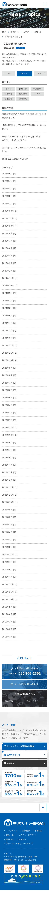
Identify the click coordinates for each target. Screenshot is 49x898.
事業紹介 (38, 831)
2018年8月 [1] (9, 629)
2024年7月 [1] (9, 301)
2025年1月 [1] (9, 271)
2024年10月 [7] (9, 286)
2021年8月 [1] (9, 517)
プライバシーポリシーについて (19, 844)
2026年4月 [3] (9, 181)
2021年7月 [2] (9, 525)
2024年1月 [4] (9, 338)
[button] (45, 4)
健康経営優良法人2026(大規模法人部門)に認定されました (24, 116)
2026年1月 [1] (9, 203)
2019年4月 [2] (9, 614)
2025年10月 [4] (9, 226)
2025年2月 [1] (9, 263)
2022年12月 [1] (9, 427)
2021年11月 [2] (9, 495)
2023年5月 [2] (9, 398)
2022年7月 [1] (9, 450)
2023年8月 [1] (9, 375)
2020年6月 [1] (9, 569)
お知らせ (23, 89)
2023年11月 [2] (9, 353)
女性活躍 (23, 94)
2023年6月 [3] (9, 390)
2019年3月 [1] (9, 622)
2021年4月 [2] (9, 532)
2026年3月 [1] (9, 189)
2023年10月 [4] (9, 360)
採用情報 (23, 99)
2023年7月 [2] (9, 383)
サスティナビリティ (27, 835)
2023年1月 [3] (9, 420)
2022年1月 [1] (9, 480)
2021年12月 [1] (9, 487)
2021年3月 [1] (9, 539)
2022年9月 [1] (9, 442)
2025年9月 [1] (9, 233)
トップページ (12, 831)
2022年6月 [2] (9, 457)
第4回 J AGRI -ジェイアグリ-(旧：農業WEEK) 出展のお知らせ (21, 138)
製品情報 (37, 89)
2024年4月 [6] (9, 323)
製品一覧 (10, 835)
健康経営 (8, 99)
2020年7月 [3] (9, 562)
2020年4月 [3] (9, 577)
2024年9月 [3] (9, 293)
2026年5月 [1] (9, 174)
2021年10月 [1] (9, 502)
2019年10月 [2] (9, 599)
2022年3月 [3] (9, 472)
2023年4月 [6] (9, 405)
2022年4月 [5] (9, 465)
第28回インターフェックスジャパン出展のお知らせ (24, 149)
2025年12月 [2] (9, 211)
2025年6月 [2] (9, 248)
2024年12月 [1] (9, 278)
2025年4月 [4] (9, 256)
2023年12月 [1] (9, 345)
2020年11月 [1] (9, 554)
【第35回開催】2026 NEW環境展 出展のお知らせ (24, 127)
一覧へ (24, 73)
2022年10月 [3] (9, 435)
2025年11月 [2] (9, 218)
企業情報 (26, 831)
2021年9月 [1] (9, 510)
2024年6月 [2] (9, 308)
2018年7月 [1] (9, 637)
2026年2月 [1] (9, 196)
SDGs (37, 94)
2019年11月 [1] (9, 592)
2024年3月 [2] (9, 330)
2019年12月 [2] (9, 584)
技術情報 (8, 94)
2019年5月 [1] (9, 607)
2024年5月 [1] (9, 316)
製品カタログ (32, 701)
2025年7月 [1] (9, 241)
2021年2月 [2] (9, 547)
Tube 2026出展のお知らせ (15, 159)
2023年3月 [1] (9, 413)
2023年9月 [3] (9, 368)
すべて (8, 89)
